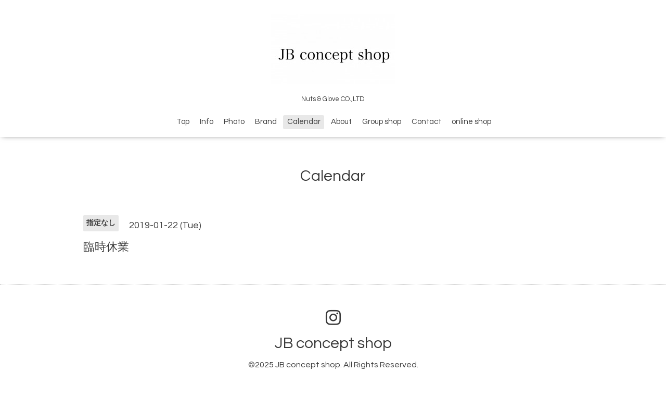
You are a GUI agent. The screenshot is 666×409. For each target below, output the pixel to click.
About (341, 122)
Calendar (304, 122)
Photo (234, 122)
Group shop (381, 122)
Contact (426, 122)
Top (182, 122)
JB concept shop (333, 343)
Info (206, 122)
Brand (266, 122)
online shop (471, 122)
